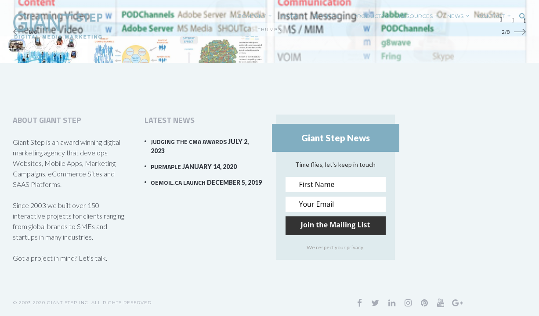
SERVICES (326, 16)
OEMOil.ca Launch (178, 182)
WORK (289, 16)
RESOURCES (416, 16)
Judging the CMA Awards (189, 141)
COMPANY (252, 16)
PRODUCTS (368, 16)
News (455, 16)
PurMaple (166, 166)
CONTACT (491, 16)
